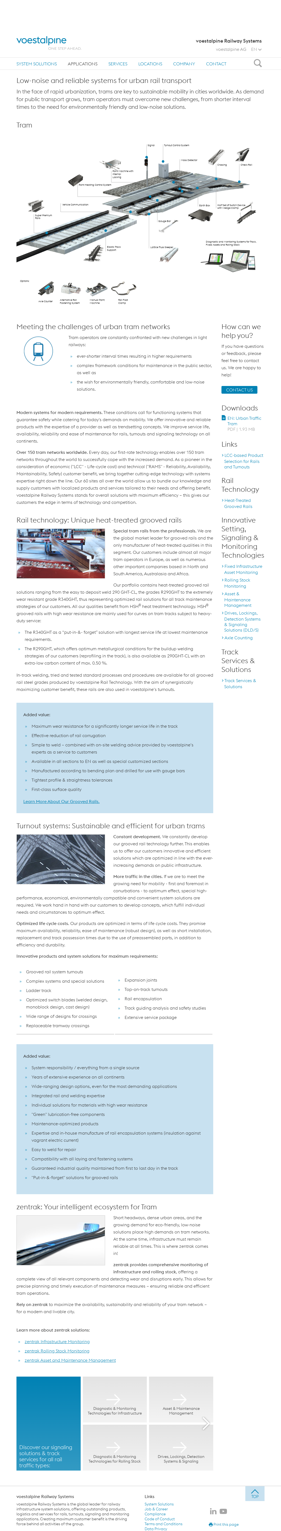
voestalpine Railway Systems (45, 1496)
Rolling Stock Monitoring (237, 583)
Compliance (155, 1513)
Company (184, 35)
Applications (82, 35)
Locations (150, 35)
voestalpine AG (231, 20)
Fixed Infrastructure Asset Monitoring (243, 569)
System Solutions (36, 35)
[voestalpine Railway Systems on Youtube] (223, 1512)
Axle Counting (238, 637)
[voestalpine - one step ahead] (49, 14)
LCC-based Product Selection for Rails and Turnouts (243, 460)
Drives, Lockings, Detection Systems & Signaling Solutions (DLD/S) (242, 621)
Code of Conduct (160, 1518)
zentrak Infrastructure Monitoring (57, 1341)
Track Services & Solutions (240, 683)
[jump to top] (255, 1493)
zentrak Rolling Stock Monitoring (57, 1351)
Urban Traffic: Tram (79, 51)
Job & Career (156, 1509)
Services (117, 35)
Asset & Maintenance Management (237, 599)
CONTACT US (239, 390)
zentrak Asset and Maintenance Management (70, 1360)
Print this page (224, 1524)
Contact (216, 35)
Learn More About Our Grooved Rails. (61, 801)
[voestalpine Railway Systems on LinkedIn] (213, 1512)
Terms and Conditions (163, 1523)
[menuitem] (36, 35)
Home (24, 51)
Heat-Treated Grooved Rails (238, 503)
